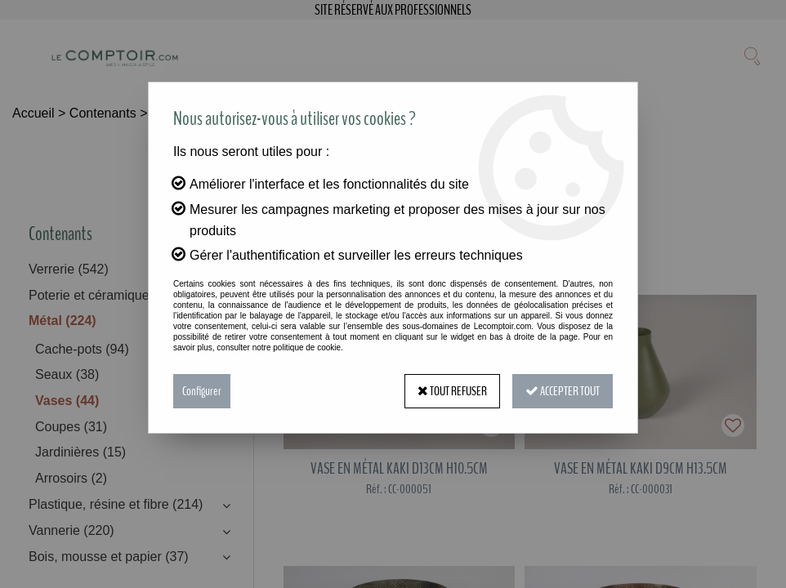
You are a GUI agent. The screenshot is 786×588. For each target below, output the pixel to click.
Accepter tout (562, 391)
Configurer (201, 391)
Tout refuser (452, 391)
